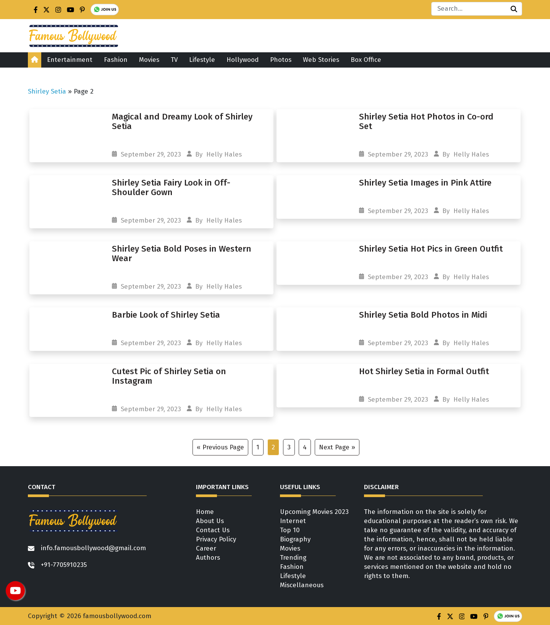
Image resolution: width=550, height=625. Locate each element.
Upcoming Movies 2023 (314, 512)
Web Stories (321, 60)
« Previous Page (220, 447)
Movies (149, 60)
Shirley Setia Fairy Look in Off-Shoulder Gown (171, 187)
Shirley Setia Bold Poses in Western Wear (181, 253)
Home (205, 512)
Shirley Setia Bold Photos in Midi (423, 315)
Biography (295, 539)
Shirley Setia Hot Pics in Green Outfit (431, 249)
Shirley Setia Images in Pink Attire (425, 183)
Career (206, 548)
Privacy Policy (216, 539)
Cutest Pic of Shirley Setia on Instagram (169, 376)
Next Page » (337, 447)
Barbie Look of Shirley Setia (166, 315)
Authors (208, 558)
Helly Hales (224, 154)
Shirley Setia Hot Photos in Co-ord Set (426, 121)
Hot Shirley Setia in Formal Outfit (424, 371)
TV (174, 60)
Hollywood (242, 60)
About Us (210, 521)
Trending (293, 558)
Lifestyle (202, 60)
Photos (280, 60)
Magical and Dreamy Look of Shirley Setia (182, 121)
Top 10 (290, 530)
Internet (293, 521)
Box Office (366, 60)
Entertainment (69, 60)
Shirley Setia (47, 91)
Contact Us (213, 530)
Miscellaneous (302, 585)
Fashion (116, 60)
